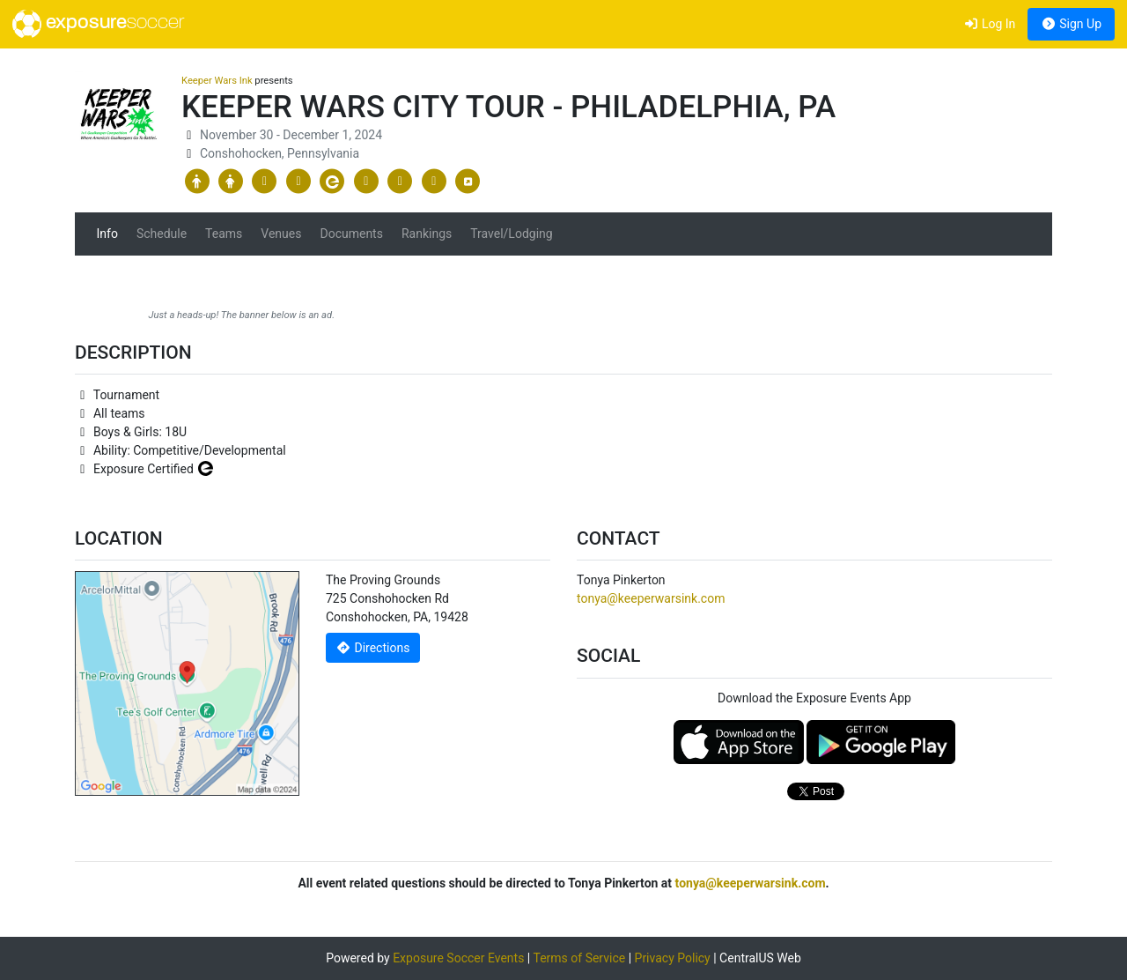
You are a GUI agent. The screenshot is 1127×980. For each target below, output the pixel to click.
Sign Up (1071, 24)
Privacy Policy (673, 958)
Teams (223, 233)
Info (107, 233)
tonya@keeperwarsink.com (651, 598)
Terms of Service (579, 958)
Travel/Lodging (511, 233)
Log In (989, 24)
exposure (98, 24)
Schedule (161, 233)
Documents (351, 233)
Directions (373, 648)
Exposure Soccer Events (458, 958)
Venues (281, 233)
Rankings (426, 233)
